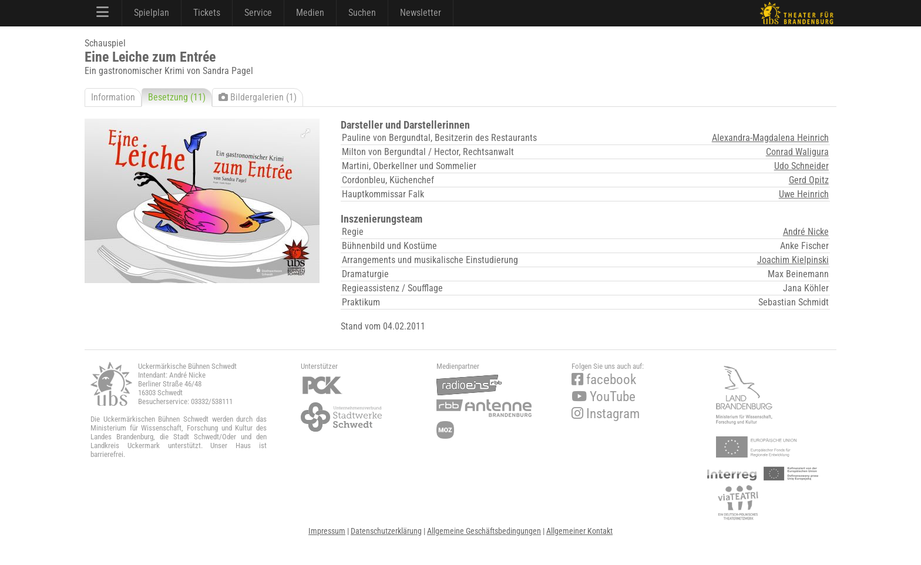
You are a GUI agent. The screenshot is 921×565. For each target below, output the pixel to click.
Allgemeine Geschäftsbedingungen (484, 531)
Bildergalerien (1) (258, 97)
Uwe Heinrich (804, 194)
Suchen (362, 12)
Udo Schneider (801, 165)
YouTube (604, 397)
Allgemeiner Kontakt (579, 531)
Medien (310, 12)
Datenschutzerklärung (386, 531)
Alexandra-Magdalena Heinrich (770, 137)
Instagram (606, 414)
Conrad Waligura (797, 151)
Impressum (326, 531)
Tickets (206, 12)
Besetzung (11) (177, 97)
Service (258, 12)
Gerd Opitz (809, 180)
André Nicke (806, 231)
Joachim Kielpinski (793, 259)
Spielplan (151, 12)
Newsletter (420, 12)
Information (113, 97)
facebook (604, 380)
